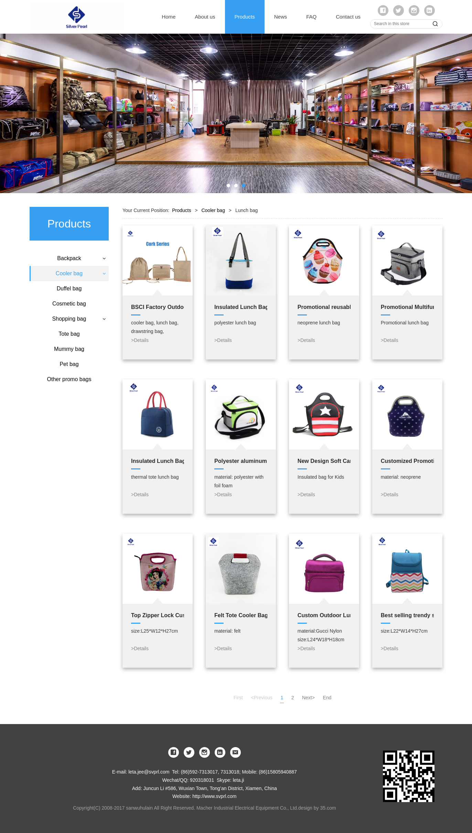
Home (168, 17)
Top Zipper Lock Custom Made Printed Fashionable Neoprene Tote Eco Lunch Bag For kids (157, 615)
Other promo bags (69, 407)
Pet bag (69, 392)
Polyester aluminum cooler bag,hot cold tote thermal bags (240, 461)
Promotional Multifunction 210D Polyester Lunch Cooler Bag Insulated (407, 307)
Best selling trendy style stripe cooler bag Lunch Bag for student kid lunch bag (407, 615)
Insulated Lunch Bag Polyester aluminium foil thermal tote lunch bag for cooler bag (240, 307)
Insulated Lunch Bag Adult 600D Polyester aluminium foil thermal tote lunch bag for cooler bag (157, 461)
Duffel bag (69, 316)
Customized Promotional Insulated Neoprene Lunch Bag (407, 461)
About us (205, 17)
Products (245, 17)
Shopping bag (69, 346)
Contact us (348, 17)
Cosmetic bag (69, 331)
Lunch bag (69, 301)
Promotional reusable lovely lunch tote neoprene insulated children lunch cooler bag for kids (324, 307)
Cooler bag (69, 273)
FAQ (311, 17)
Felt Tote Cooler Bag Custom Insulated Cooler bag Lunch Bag (240, 615)
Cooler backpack (69, 288)
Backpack (69, 258)
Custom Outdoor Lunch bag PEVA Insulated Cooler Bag (324, 615)
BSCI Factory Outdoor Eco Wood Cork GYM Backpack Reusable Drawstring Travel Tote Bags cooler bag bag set (157, 307)
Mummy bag (69, 377)
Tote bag (68, 362)
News (280, 17)
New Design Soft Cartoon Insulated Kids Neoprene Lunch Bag (324, 461)
